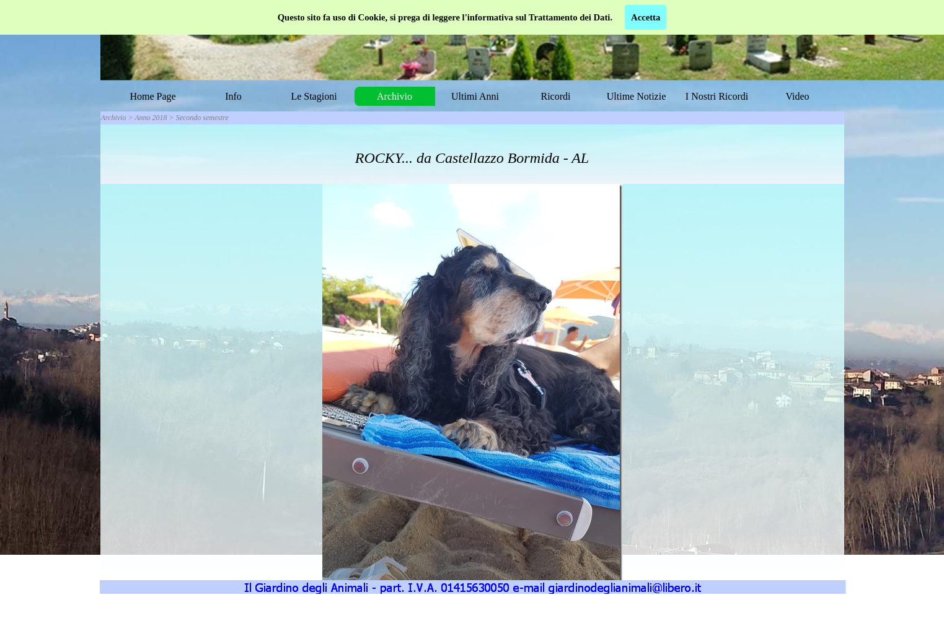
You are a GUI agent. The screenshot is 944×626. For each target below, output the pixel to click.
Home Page (152, 96)
